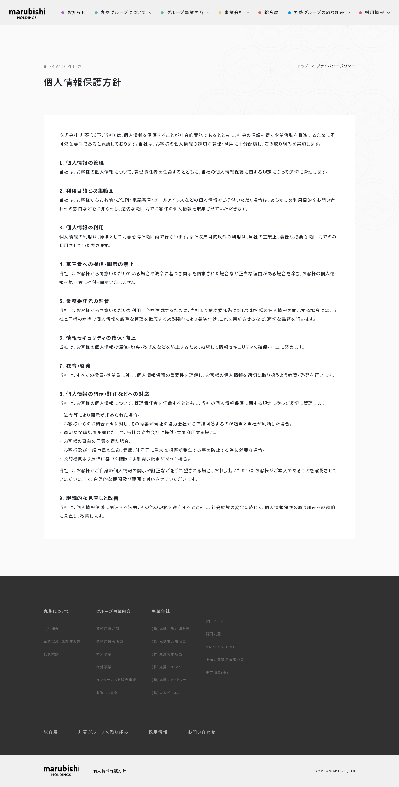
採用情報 (158, 732)
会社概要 (51, 628)
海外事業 (104, 666)
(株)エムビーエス (166, 692)
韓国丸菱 (213, 633)
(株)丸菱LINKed (166, 666)
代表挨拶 (51, 653)
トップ (303, 65)
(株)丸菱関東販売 (167, 653)
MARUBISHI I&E (220, 646)
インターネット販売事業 (116, 679)
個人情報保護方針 (110, 770)
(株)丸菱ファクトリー (169, 679)
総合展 (51, 732)
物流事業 (104, 653)
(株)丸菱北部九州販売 (171, 628)
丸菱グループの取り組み (103, 732)
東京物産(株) (217, 672)
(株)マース (215, 620)
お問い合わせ (201, 732)
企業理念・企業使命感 (62, 641)
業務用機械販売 (109, 641)
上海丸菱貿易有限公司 (225, 659)
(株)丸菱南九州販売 (169, 641)
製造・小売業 (107, 692)
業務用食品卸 (107, 628)
